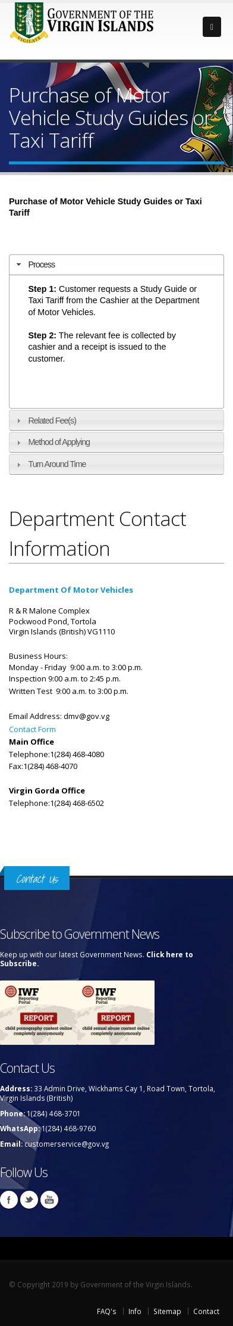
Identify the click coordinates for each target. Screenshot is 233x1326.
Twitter (29, 1200)
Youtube (49, 1200)
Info (134, 1311)
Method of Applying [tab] (52, 442)
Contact (206, 1311)
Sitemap (167, 1311)
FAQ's (106, 1311)
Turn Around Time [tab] (50, 464)
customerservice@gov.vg (66, 1143)
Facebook (9, 1200)
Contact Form (32, 729)
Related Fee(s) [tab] (45, 420)
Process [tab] (34, 264)
